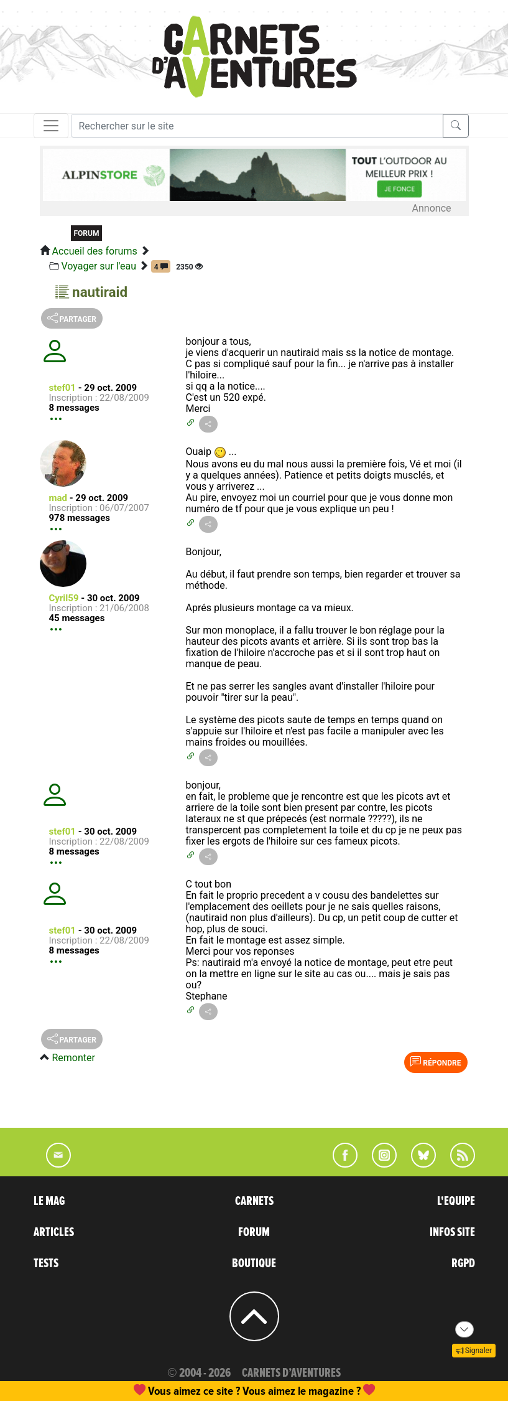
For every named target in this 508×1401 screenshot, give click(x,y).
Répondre (435, 1062)
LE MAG (49, 1201)
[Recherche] (257, 126)
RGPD (463, 1263)
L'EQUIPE (456, 1201)
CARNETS (254, 1201)
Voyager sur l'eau (98, 266)
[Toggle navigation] (51, 125)
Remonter (73, 1058)
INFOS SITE (452, 1232)
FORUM (254, 1232)
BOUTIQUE (254, 1263)
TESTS (46, 1263)
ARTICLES (54, 1232)
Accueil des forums (94, 251)
